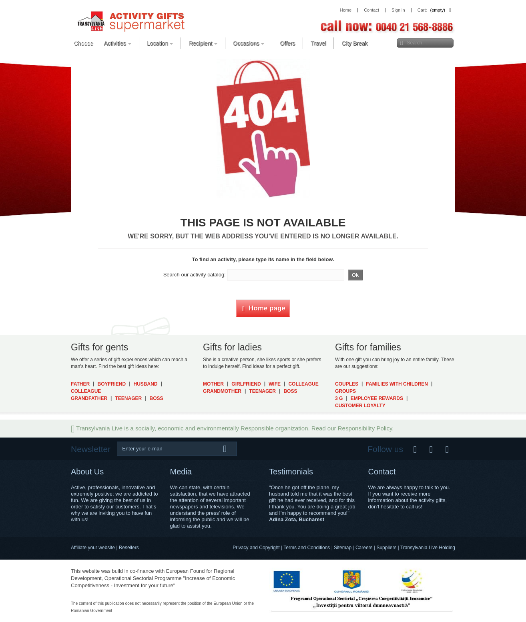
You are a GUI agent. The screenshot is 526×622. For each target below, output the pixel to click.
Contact (382, 471)
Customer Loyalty (360, 405)
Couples (346, 384)
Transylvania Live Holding (427, 547)
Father (80, 384)
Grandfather (89, 398)
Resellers (129, 547)
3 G (339, 398)
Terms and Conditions (306, 547)
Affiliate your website (93, 547)
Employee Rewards (377, 398)
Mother (213, 384)
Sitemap (342, 547)
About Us (87, 471)
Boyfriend (111, 384)
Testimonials (291, 471)
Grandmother (222, 391)
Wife (275, 384)
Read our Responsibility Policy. (352, 428)
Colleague (86, 391)
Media (181, 471)
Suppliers (386, 547)
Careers (364, 547)
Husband (146, 384)
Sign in (398, 10)
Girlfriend (246, 384)
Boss (156, 398)
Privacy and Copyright (256, 547)
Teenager (128, 398)
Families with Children (397, 384)
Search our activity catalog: (194, 275)
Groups (345, 391)
